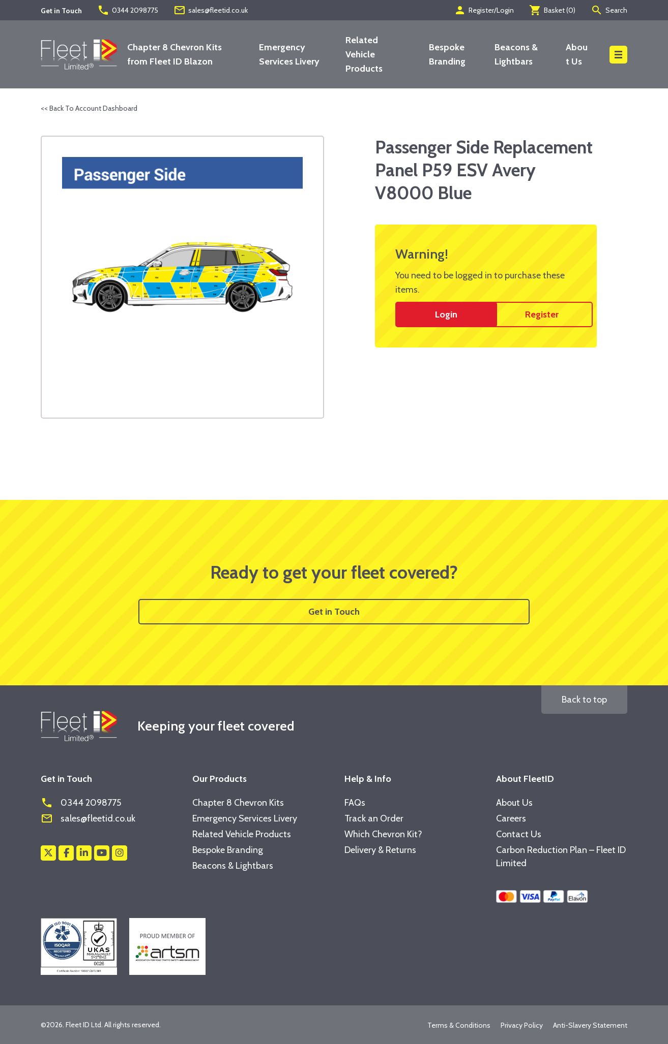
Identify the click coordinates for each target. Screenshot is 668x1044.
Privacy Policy (522, 1025)
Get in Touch (334, 611)
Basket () (552, 10)
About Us (514, 802)
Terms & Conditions (458, 1025)
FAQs (354, 802)
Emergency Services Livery (244, 818)
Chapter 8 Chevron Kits (238, 802)
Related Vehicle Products (364, 54)
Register (542, 314)
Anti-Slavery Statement (590, 1025)
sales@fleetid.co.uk (210, 10)
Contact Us (518, 834)
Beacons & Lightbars (232, 865)
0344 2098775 (127, 10)
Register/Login (484, 10)
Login (446, 314)
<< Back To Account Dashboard (89, 108)
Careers (511, 818)
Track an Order (373, 818)
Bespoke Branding (227, 850)
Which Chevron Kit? (383, 834)
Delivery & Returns (380, 850)
